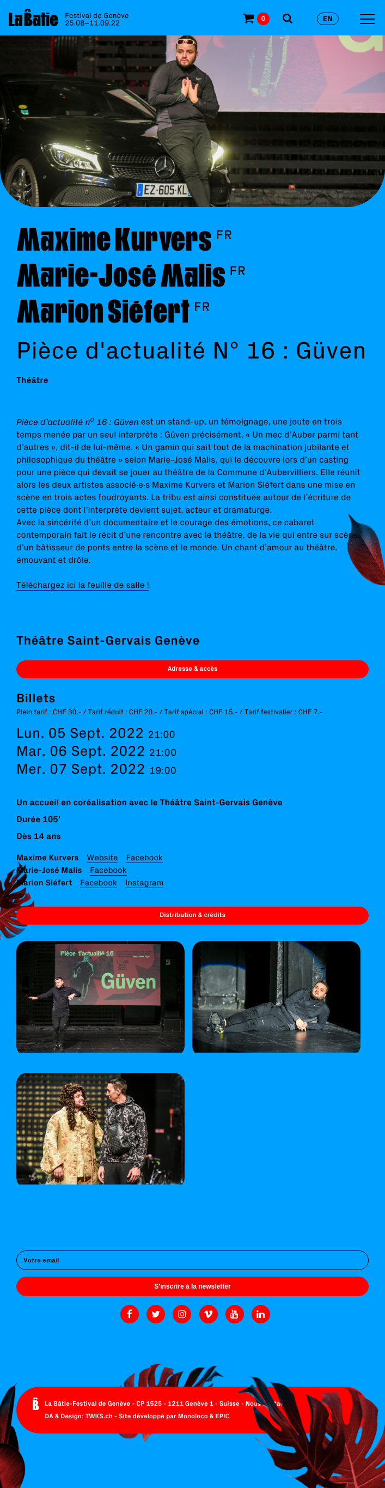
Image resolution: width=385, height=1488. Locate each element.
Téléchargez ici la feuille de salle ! (82, 585)
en (328, 18)
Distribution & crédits (192, 915)
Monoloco (193, 1416)
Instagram (144, 882)
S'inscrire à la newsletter (192, 1286)
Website (102, 857)
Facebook (144, 857)
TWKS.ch (99, 1416)
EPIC (222, 1416)
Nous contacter (269, 1403)
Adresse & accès (193, 668)
